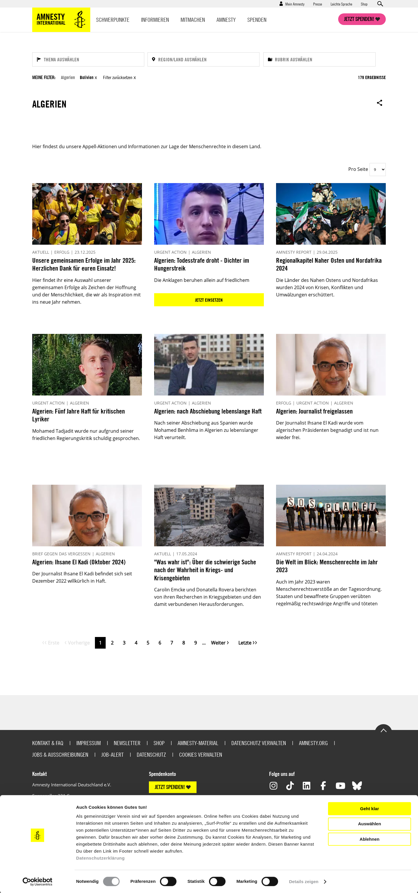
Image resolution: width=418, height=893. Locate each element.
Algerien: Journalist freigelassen (314, 411)
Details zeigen (303, 881)
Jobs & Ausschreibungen (60, 754)
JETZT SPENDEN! (170, 787)
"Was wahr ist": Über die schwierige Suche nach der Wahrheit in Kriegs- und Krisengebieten (205, 570)
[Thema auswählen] (88, 59)
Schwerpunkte (112, 19)
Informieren (155, 19)
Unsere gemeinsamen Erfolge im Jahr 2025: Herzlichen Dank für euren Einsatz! (84, 264)
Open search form (380, 4)
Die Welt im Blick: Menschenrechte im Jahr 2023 (327, 566)
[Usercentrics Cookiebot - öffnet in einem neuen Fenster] (37, 881)
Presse (317, 3)
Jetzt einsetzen (209, 300)
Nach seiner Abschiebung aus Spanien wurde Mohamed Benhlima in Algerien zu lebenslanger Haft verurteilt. (206, 430)
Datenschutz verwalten (258, 743)
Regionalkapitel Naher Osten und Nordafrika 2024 (329, 264)
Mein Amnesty (295, 3)
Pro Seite (358, 169)
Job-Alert (112, 754)
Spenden (256, 19)
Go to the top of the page (383, 730)
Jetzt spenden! (359, 19)
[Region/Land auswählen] (203, 59)
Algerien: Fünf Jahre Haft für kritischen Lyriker (78, 415)
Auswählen (369, 823)
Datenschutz (151, 754)
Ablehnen (369, 839)
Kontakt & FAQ (47, 743)
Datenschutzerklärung (100, 858)
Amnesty (226, 19)
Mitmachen (193, 19)
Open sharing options (379, 102)
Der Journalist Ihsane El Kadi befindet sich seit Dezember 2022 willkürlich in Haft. (82, 577)
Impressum (88, 743)
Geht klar (369, 808)
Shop (364, 3)
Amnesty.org (313, 743)
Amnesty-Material (198, 743)
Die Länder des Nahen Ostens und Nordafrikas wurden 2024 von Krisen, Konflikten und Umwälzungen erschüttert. (327, 287)
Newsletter (127, 743)
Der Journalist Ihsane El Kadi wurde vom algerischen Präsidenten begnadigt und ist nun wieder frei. (327, 430)
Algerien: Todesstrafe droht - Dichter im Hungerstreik (201, 264)
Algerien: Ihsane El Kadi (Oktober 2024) (78, 562)
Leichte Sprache (341, 3)
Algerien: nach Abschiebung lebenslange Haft (208, 411)
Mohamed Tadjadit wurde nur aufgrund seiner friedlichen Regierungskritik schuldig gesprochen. (86, 434)
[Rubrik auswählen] (319, 59)
